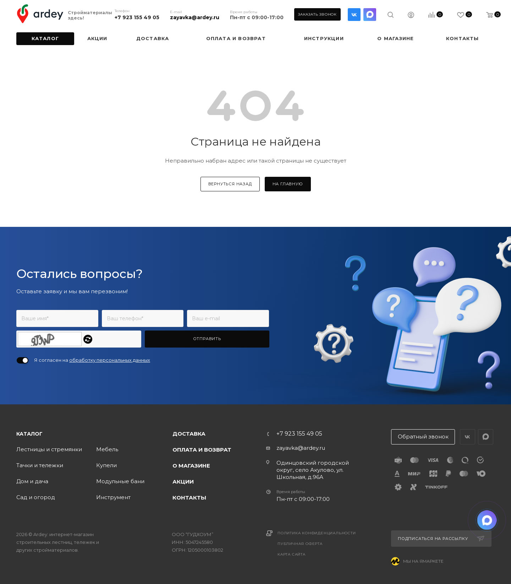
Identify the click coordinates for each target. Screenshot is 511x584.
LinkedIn (369, 14)
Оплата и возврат (201, 449)
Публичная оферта (300, 543)
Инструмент (113, 497)
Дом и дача (32, 481)
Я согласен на (92, 360)
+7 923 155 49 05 (137, 17)
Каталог (29, 434)
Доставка (188, 433)
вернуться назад (230, 183)
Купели (106, 465)
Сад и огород (35, 497)
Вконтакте (354, 14)
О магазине (191, 465)
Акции (183, 481)
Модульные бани (120, 481)
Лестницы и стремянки (49, 449)
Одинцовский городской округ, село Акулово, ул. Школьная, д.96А (312, 469)
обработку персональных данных (109, 360)
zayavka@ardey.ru (194, 17)
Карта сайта (292, 554)
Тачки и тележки (39, 465)
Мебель (107, 449)
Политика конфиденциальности (317, 533)
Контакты (189, 497)
